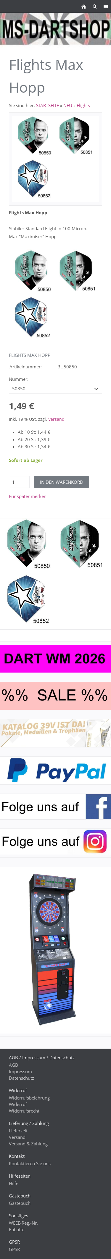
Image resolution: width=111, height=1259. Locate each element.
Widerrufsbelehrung (29, 1098)
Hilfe (13, 1183)
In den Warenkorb (61, 482)
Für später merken (27, 496)
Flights (83, 105)
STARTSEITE (47, 105)
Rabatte (16, 1229)
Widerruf (18, 1104)
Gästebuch (19, 1203)
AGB (13, 1065)
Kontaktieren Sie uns (30, 1163)
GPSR (14, 1249)
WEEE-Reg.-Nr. (23, 1223)
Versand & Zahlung (28, 1144)
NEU (67, 105)
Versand (56, 419)
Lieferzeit (18, 1131)
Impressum (20, 1071)
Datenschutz (21, 1078)
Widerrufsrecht (24, 1111)
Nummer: (18, 379)
